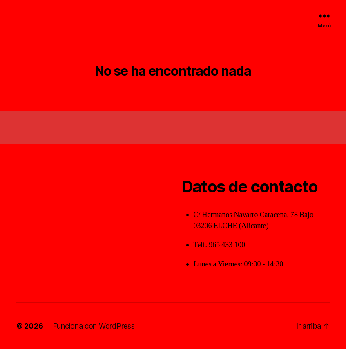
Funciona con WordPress (93, 326)
